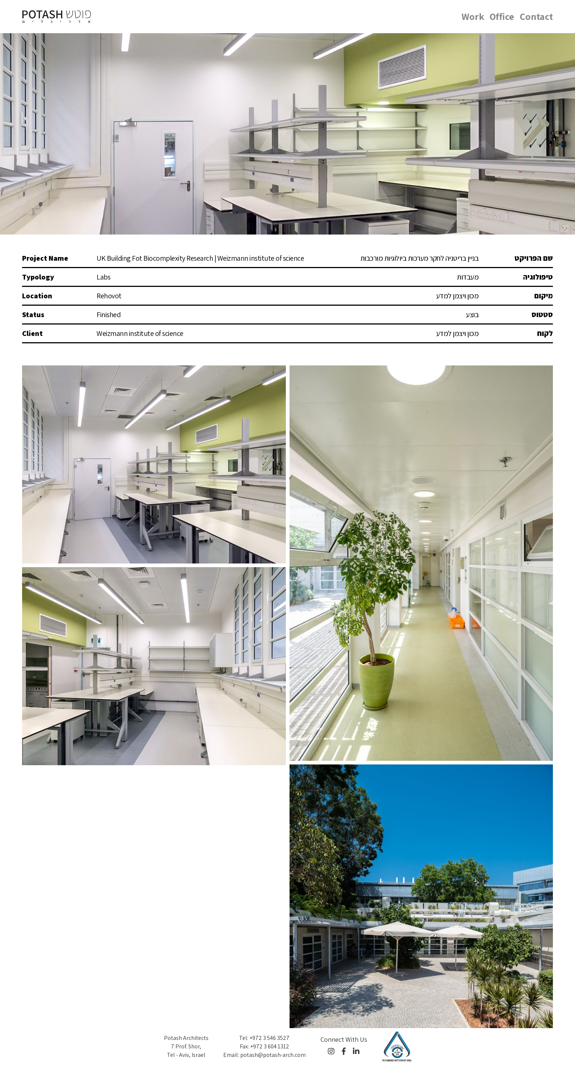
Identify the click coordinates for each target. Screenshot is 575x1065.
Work (473, 16)
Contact (536, 16)
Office (502, 16)
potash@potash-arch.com (273, 1055)
